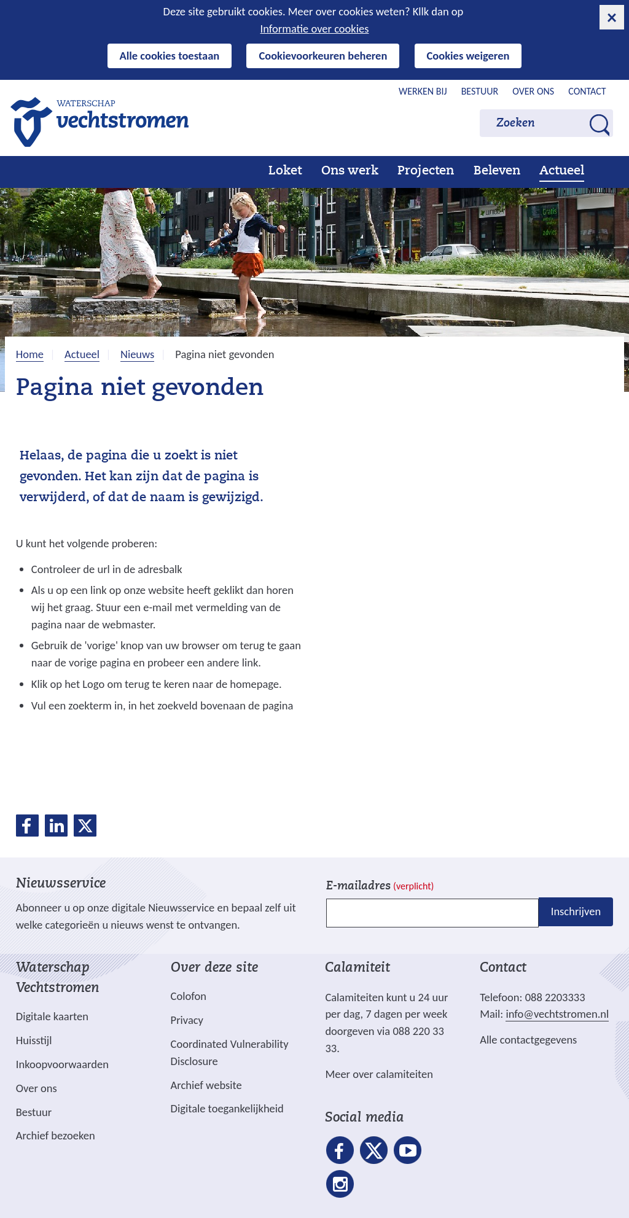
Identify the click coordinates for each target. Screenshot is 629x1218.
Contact (587, 91)
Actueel (561, 171)
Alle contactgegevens (528, 1040)
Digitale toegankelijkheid (227, 1108)
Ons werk (349, 171)
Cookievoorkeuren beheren (323, 56)
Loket (285, 171)
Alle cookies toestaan (170, 56)
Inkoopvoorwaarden (62, 1064)
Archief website (206, 1085)
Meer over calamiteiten (379, 1074)
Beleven (497, 171)
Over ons (533, 91)
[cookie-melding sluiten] (612, 17)
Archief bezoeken (55, 1135)
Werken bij (423, 91)
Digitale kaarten (52, 1016)
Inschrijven (576, 912)
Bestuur (480, 91)
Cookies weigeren (468, 56)
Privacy (187, 1020)
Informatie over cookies (314, 28)
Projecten (425, 171)
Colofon (188, 996)
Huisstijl (34, 1040)
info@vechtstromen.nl (557, 1014)
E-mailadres (380, 886)
